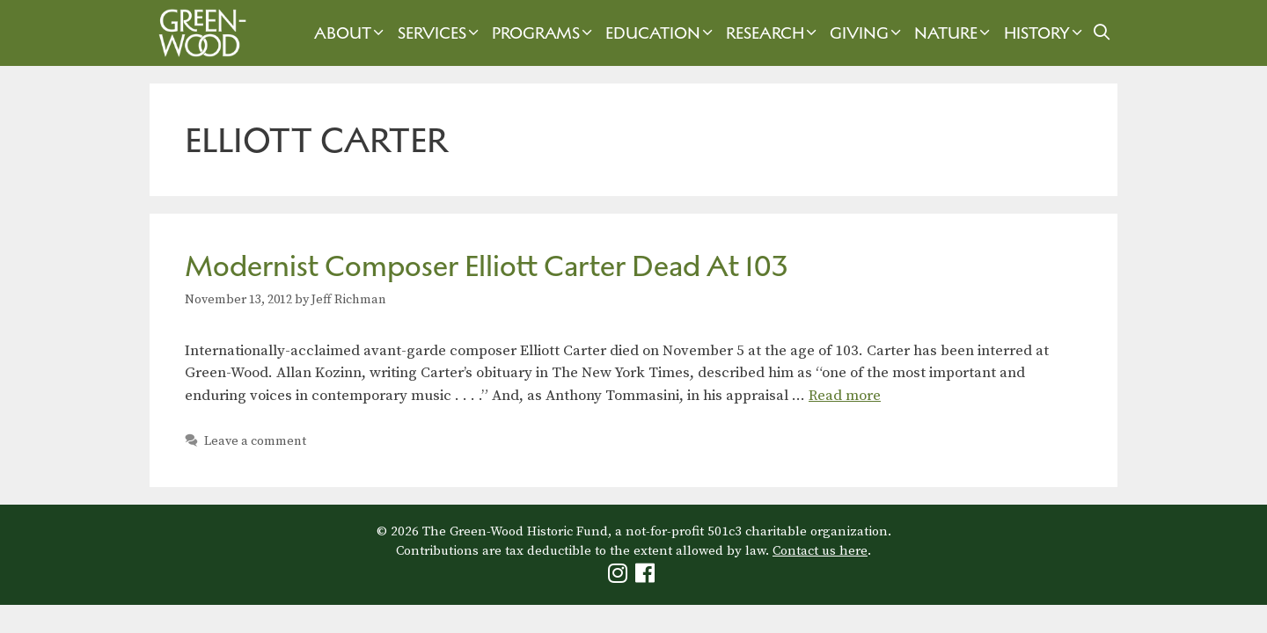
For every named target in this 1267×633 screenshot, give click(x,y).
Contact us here (820, 550)
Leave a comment (255, 441)
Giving (867, 33)
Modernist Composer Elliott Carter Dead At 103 (486, 266)
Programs (544, 33)
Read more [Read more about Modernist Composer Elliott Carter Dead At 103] (845, 395)
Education (661, 33)
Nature (954, 33)
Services (440, 33)
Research (773, 33)
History (1045, 33)
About (351, 33)
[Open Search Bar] (1102, 33)
